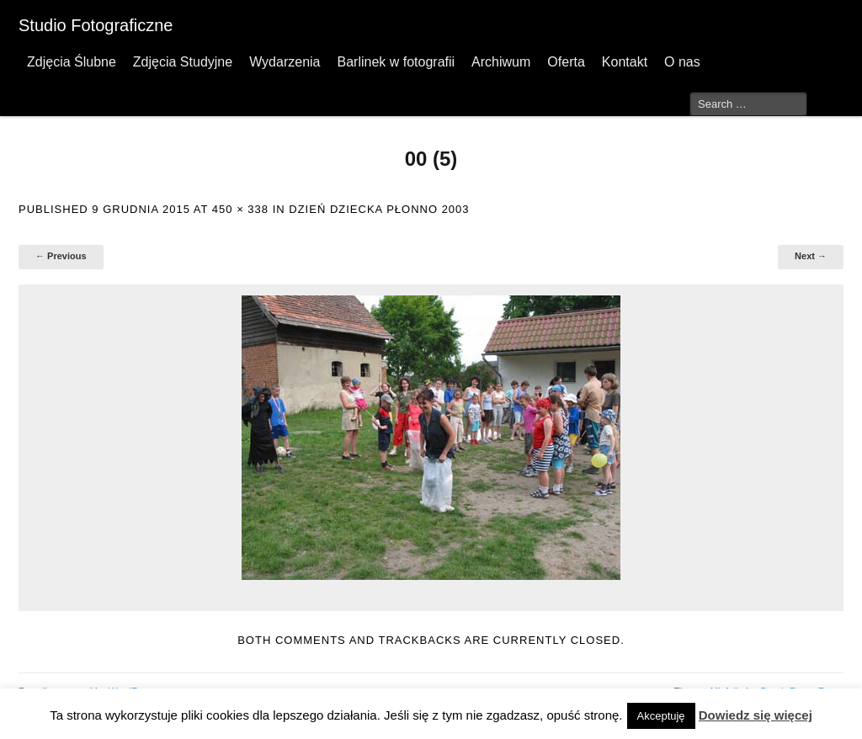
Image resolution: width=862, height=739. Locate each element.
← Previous (61, 256)
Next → (811, 256)
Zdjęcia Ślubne (71, 62)
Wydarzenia (284, 62)
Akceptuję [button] (661, 716)
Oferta (565, 62)
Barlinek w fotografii (396, 62)
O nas (682, 62)
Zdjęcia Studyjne (182, 62)
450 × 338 (240, 209)
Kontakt (624, 62)
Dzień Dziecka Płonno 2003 (379, 209)
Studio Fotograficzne (96, 25)
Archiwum (500, 62)
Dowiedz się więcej (755, 715)
